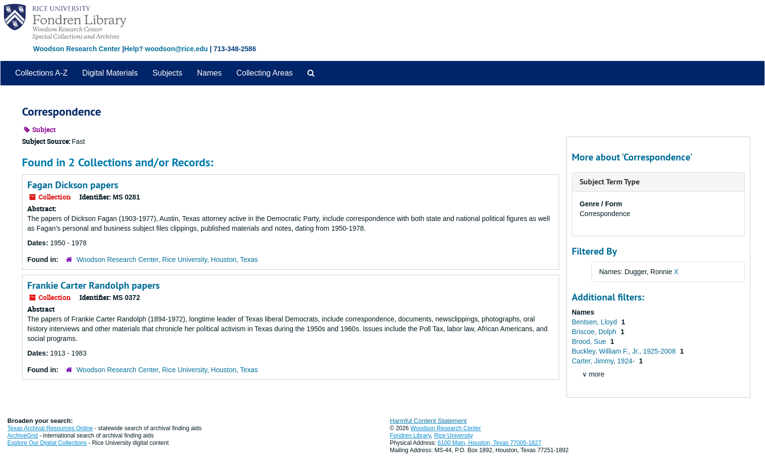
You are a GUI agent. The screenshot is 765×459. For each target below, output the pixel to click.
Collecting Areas (264, 73)
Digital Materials (110, 73)
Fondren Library (410, 435)
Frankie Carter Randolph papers (93, 285)
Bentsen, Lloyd (595, 322)
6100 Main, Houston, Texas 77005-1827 (490, 442)
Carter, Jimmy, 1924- (604, 361)
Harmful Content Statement (428, 420)
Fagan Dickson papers (72, 185)
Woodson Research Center (77, 49)
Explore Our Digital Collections (47, 442)
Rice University (453, 435)
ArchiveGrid (22, 435)
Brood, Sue (590, 341)
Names (209, 73)
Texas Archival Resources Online (50, 428)
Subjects (167, 73)
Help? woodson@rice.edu (166, 49)
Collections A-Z (41, 73)
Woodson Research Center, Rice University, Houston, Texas (167, 259)
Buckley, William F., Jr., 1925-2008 (625, 351)
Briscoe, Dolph (595, 332)
